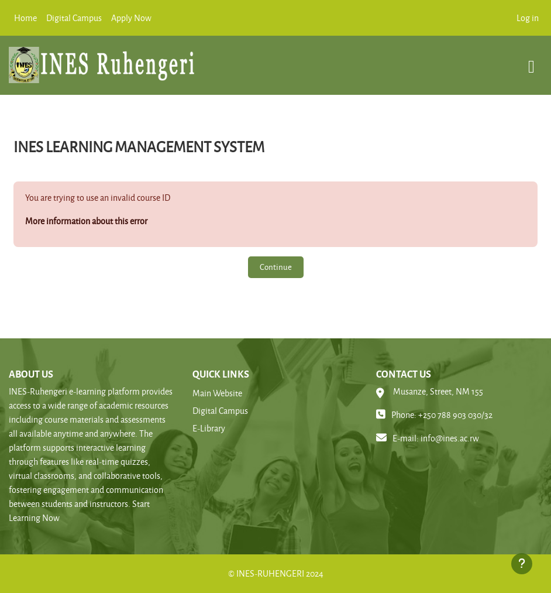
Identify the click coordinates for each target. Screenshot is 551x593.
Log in (527, 18)
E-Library (208, 428)
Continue (276, 266)
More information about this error (86, 221)
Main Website (217, 393)
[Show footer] (521, 563)
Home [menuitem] (25, 18)
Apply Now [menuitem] (131, 18)
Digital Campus (220, 411)
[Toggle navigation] (531, 60)
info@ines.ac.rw (450, 438)
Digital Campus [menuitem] (74, 18)
